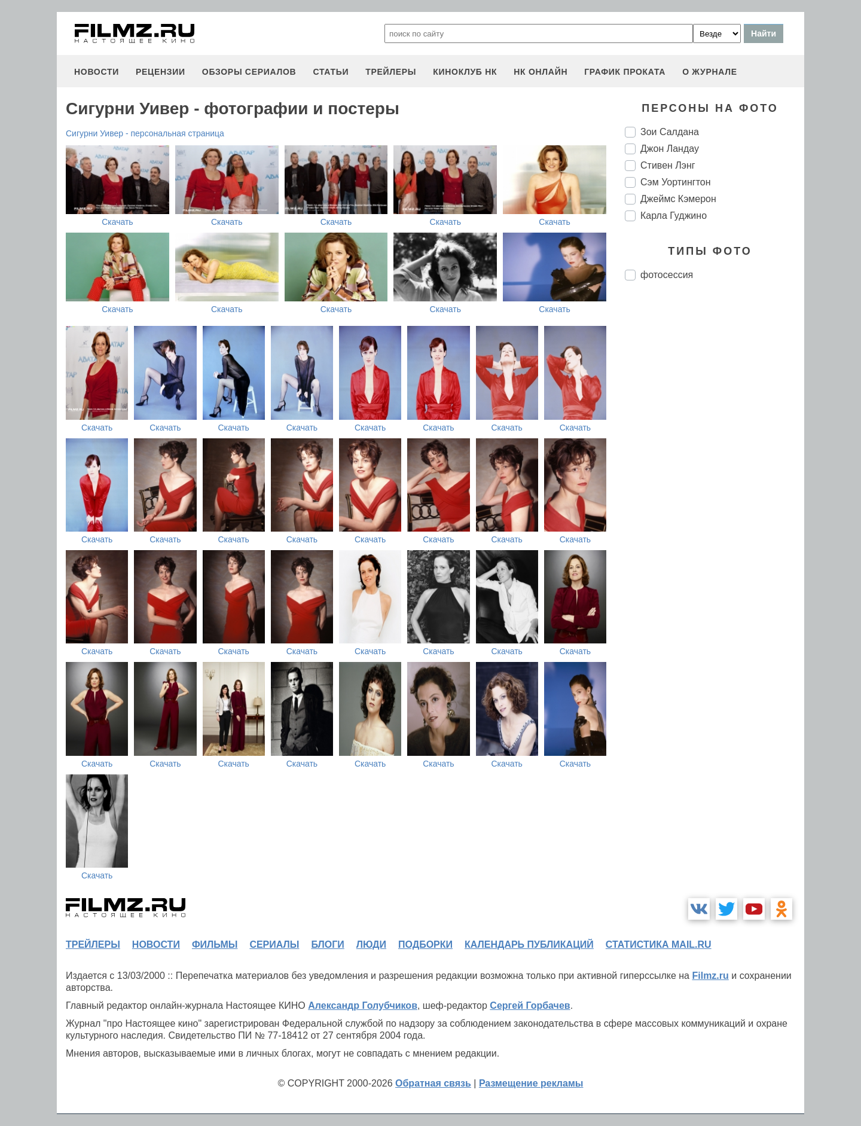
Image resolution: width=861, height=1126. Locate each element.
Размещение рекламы (531, 1083)
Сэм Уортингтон (675, 182)
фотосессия (666, 275)
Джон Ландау (669, 149)
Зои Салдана (669, 132)
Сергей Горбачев (530, 1005)
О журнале (709, 72)
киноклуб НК (465, 72)
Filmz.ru (710, 976)
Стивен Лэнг (667, 165)
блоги (327, 944)
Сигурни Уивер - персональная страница (145, 133)
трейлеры (390, 72)
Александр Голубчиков (362, 1005)
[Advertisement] (714, 489)
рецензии (160, 72)
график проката (624, 72)
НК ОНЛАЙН (540, 72)
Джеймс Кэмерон (678, 199)
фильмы (214, 944)
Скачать (117, 222)
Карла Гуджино (673, 215)
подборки (425, 944)
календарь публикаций (529, 944)
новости (96, 72)
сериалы (274, 944)
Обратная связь (433, 1083)
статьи (331, 72)
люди (371, 944)
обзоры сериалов (249, 72)
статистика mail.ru (659, 944)
